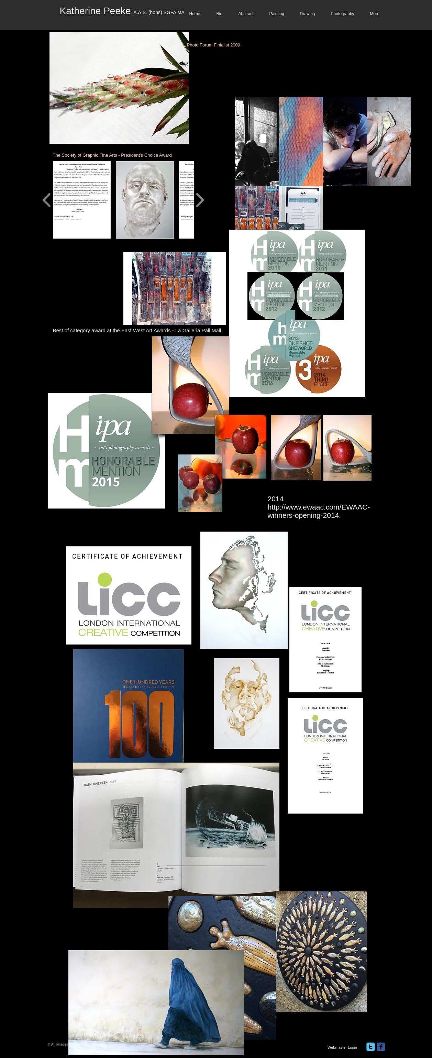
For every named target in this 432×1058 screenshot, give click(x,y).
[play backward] (47, 200)
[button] (257, 141)
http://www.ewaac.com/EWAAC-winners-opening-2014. (319, 511)
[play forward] (200, 200)
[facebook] (381, 1047)
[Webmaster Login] (342, 1047)
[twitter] (370, 1047)
